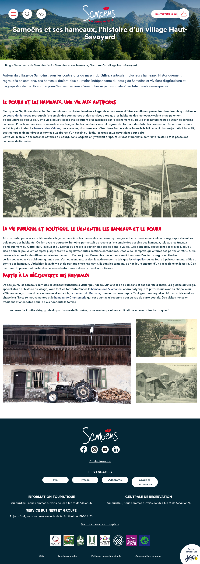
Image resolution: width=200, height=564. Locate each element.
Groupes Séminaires (145, 482)
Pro (55, 479)
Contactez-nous (100, 461)
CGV (41, 556)
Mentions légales (67, 556)
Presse (85, 479)
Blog (8, 65)
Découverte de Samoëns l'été (33, 65)
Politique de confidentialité (106, 556)
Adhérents (115, 479)
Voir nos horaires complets (100, 524)
